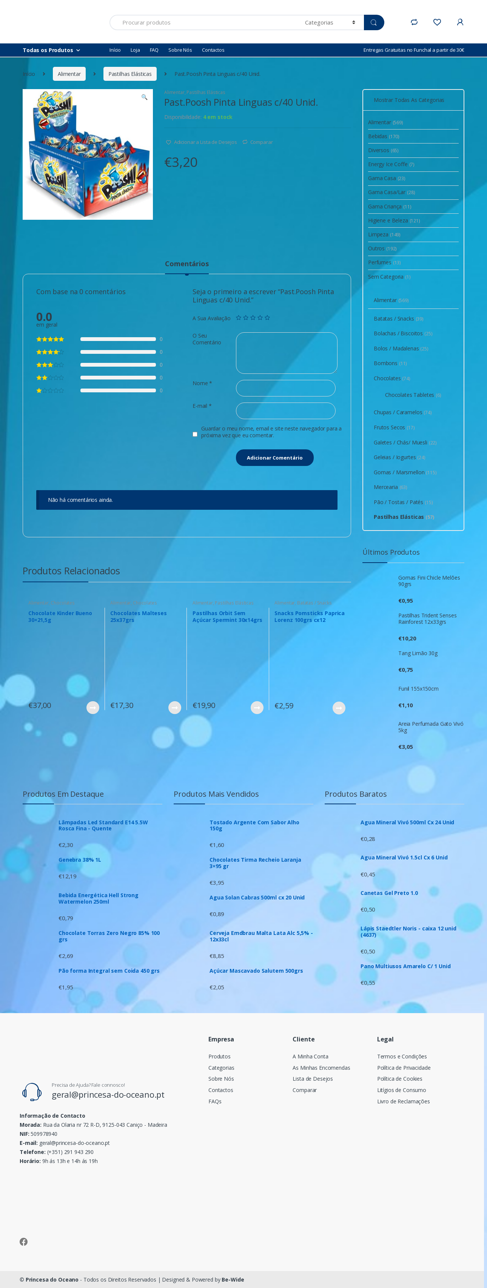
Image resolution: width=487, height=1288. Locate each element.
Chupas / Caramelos (403, 412)
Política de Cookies (399, 1078)
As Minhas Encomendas (321, 1067)
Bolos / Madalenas (401, 348)
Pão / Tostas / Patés (403, 502)
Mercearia (390, 487)
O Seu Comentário (207, 339)
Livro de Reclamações (403, 1101)
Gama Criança (389, 206)
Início (115, 49)
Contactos (213, 49)
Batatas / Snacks (314, 603)
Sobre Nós (180, 49)
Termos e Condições (402, 1056)
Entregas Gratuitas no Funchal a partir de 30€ (414, 49)
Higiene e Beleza (394, 220)
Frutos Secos (394, 427)
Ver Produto (92, 707)
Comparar (261, 142)
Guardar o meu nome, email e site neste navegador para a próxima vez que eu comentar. (271, 432)
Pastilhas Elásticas (130, 73)
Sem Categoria (389, 276)
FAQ (154, 49)
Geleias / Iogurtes (399, 457)
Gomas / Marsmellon (405, 472)
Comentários (186, 264)
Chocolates (63, 603)
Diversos (383, 150)
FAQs (214, 1101)
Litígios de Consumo (401, 1090)
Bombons (390, 363)
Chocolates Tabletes (413, 394)
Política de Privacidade (404, 1067)
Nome (202, 383)
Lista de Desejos (313, 1078)
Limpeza (384, 234)
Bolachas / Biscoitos (403, 333)
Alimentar (69, 73)
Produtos (219, 1056)
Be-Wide (233, 1279)
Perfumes (384, 262)
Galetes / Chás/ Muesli (405, 442)
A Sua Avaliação (212, 318)
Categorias (221, 1067)
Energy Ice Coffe (391, 164)
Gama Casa (386, 178)
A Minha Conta (310, 1056)
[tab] (186, 267)
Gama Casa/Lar (391, 192)
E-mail (202, 406)
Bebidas (383, 136)
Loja (135, 49)
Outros (382, 248)
